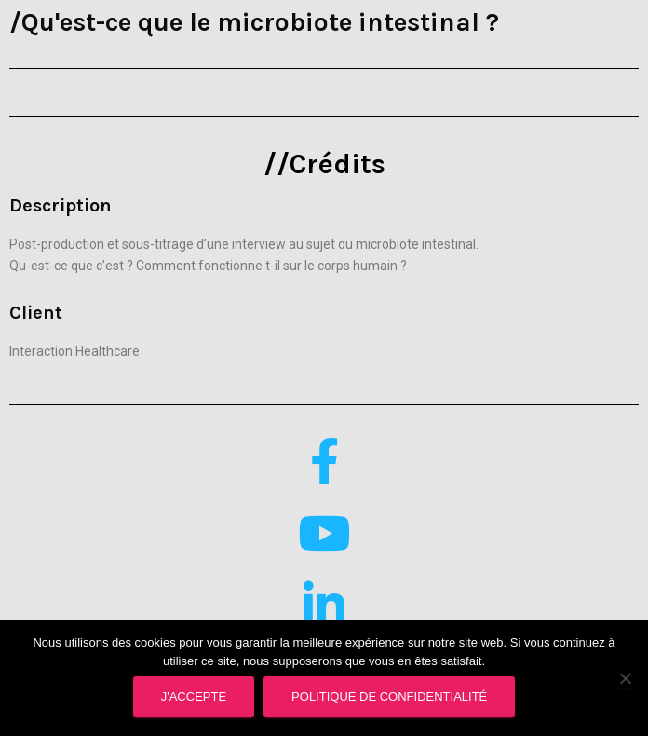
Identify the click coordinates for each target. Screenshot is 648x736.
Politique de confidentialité (389, 696)
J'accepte (193, 696)
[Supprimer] (624, 678)
